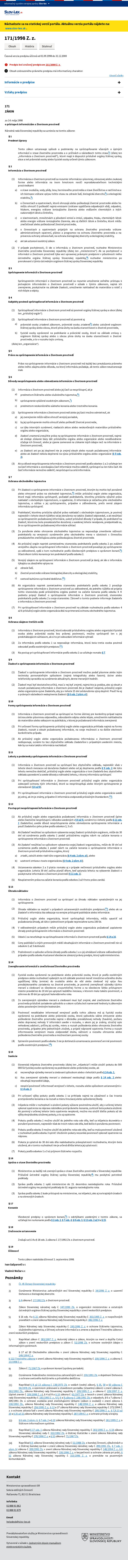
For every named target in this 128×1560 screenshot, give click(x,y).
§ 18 (111, 1429)
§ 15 (104, 1220)
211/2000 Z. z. (53, 64)
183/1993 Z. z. (46, 1397)
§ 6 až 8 (36, 787)
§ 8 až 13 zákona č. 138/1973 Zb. (48, 1384)
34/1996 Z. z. (102, 1290)
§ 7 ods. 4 (67, 1220)
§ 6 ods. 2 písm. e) (77, 694)
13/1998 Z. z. (15, 1361)
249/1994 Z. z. (26, 1355)
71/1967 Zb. (34, 1368)
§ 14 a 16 (111, 936)
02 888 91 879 (13, 1510)
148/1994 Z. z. (86, 1404)
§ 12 (52, 1407)
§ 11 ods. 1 (74, 873)
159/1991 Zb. (91, 1375)
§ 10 (57, 1394)
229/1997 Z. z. (115, 1391)
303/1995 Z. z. (97, 1316)
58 (104, 1384)
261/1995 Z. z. (113, 1420)
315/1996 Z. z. (78, 1455)
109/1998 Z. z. (34, 1394)
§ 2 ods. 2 (56, 1220)
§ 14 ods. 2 (108, 1077)
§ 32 (53, 1436)
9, (116, 1410)
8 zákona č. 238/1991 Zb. (77, 1397)
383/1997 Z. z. (48, 1339)
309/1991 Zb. (36, 1449)
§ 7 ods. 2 (44, 1420)
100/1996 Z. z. (78, 1326)
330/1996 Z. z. (66, 1452)
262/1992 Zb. (16, 1391)
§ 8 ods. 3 (77, 1220)
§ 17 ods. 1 (36, 1429)
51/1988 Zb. (79, 1442)
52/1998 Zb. (81, 1342)
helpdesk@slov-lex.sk (18, 1521)
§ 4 (20, 1300)
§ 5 (57, 1397)
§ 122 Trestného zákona (22, 1358)
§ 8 (121, 1449)
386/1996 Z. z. (95, 1320)
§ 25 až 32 (18, 1413)
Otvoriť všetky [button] (116, 75)
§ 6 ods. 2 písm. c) (28, 1420)
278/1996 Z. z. (41, 1436)
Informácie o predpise (20, 82)
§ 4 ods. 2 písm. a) (77, 855)
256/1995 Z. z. (41, 1407)
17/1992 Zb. (39, 1300)
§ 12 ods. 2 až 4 (91, 1220)
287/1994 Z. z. (81, 1413)
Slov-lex (42, 3)
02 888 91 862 (13, 1505)
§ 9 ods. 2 (107, 768)
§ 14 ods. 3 (25, 1089)
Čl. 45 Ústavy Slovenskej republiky (37, 1283)
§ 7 (103, 652)
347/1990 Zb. (67, 1307)
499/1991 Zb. (103, 1446)
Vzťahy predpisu (16, 92)
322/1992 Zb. (57, 1433)
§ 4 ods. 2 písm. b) (72, 860)
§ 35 (99, 1384)
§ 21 (35, 1316)
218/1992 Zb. (16, 1404)
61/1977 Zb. (78, 1394)
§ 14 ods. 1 (108, 1072)
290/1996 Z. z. (102, 1410)
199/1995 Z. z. (84, 1391)
